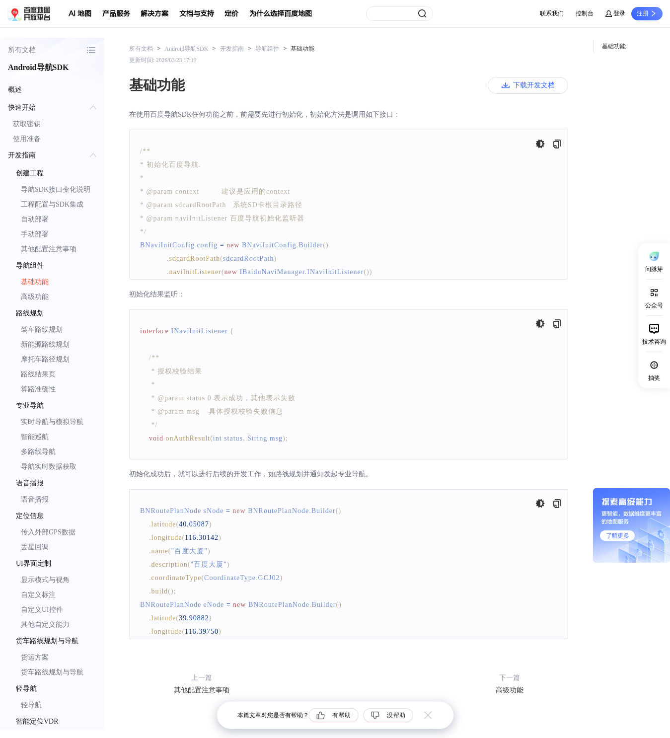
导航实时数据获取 (48, 466)
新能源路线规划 (45, 344)
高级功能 (35, 296)
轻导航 (31, 705)
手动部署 (35, 234)
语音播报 (35, 499)
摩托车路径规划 (45, 359)
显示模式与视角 (45, 580)
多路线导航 (38, 451)
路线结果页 (38, 374)
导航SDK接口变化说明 (55, 189)
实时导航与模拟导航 (52, 422)
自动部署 (35, 219)
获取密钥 (27, 124)
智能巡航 (35, 437)
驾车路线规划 (42, 329)
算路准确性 (38, 389)
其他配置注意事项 (48, 249)
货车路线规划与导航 (52, 672)
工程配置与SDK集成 (52, 204)
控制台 (585, 13)
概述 (15, 89)
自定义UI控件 (42, 609)
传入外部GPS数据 (48, 532)
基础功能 (35, 282)
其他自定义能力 (45, 624)
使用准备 (27, 139)
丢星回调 (35, 547)
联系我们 (552, 13)
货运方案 (35, 657)
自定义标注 (38, 594)
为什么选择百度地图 (280, 13)
